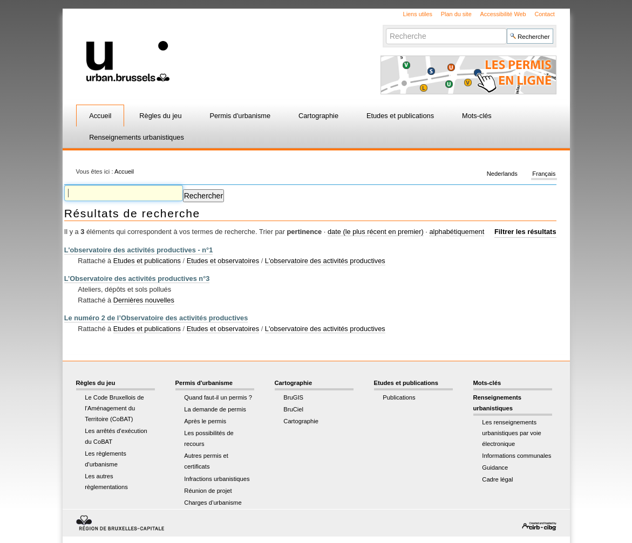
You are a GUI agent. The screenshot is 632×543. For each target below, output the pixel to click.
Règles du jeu (160, 116)
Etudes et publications (400, 116)
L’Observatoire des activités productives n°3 (137, 278)
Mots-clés (477, 116)
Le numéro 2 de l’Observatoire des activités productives (156, 318)
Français (543, 173)
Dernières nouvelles (143, 300)
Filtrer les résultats (525, 232)
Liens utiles (417, 14)
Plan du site (456, 14)
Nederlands (502, 173)
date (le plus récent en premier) (376, 232)
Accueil (100, 116)
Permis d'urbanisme (239, 116)
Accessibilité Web (503, 14)
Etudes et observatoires (223, 261)
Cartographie (318, 116)
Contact (544, 14)
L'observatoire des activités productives (325, 261)
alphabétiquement (456, 232)
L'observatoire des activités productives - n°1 (138, 250)
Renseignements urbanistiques (136, 137)
